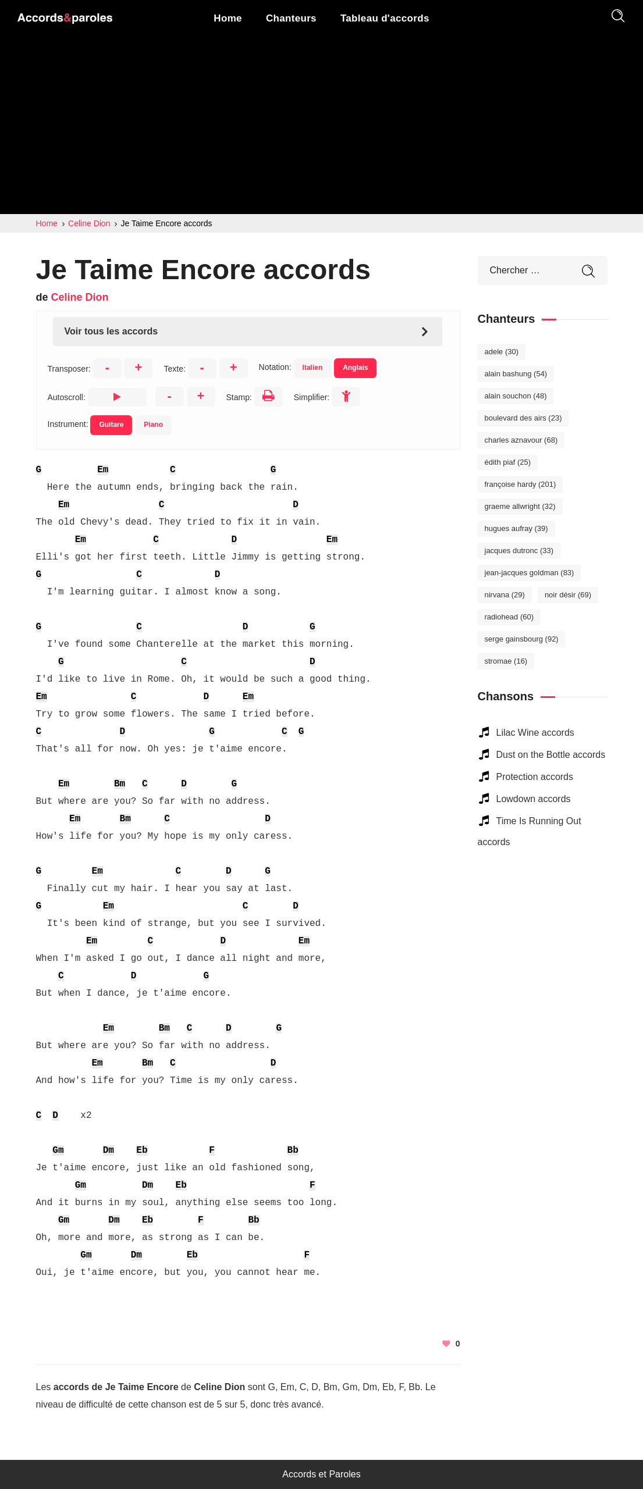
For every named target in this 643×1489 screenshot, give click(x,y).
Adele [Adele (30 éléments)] (502, 351)
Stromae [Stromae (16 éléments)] (506, 661)
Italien (313, 368)
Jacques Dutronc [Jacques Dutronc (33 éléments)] (519, 550)
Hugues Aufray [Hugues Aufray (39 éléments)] (516, 528)
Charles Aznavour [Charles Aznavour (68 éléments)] (521, 440)
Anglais (355, 368)
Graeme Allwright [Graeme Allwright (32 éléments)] (520, 506)
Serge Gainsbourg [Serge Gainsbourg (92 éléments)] (522, 639)
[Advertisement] (321, 126)
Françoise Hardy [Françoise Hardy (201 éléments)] (520, 484)
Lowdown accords (533, 799)
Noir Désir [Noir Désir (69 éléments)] (568, 594)
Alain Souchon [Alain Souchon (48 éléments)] (516, 395)
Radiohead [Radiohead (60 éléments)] (509, 616)
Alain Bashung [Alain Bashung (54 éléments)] (516, 373)
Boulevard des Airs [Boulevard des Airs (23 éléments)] (523, 418)
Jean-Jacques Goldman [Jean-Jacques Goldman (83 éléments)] (529, 572)
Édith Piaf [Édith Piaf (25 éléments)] (508, 462)
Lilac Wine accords (535, 733)
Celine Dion (80, 297)
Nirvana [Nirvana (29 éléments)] (505, 594)
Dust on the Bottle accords (551, 755)
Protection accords (535, 777)
